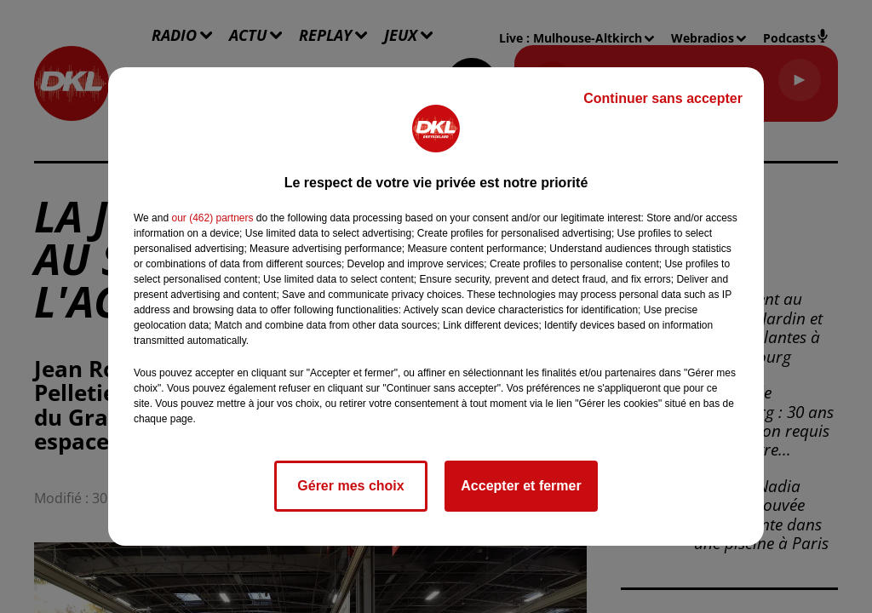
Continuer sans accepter (663, 98)
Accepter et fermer (521, 485)
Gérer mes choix (350, 485)
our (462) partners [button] (212, 218)
